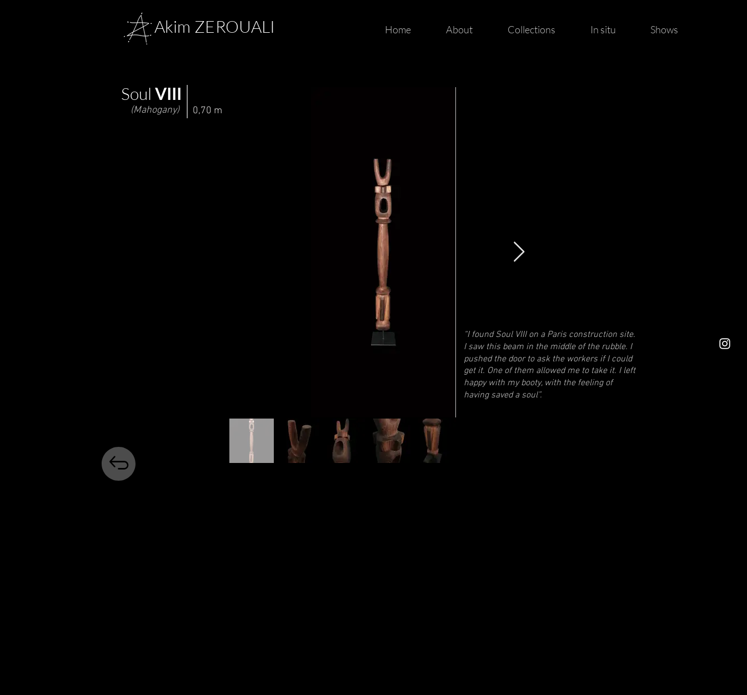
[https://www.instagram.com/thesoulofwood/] (725, 343)
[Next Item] (519, 252)
